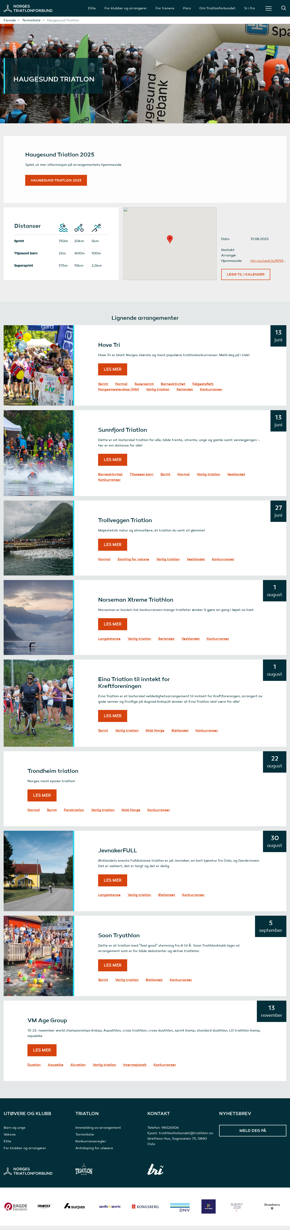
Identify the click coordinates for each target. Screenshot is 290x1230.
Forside (10, 20)
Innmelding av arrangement (98, 1132)
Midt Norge (155, 735)
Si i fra (249, 8)
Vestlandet (236, 478)
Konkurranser (211, 394)
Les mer (112, 373)
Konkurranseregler (90, 1145)
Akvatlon (78, 1069)
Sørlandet (184, 394)
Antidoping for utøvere (94, 1152)
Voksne (10, 1139)
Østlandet (179, 735)
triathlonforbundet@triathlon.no (186, 1137)
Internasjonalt (134, 1069)
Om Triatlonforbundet (217, 8)
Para (187, 8)
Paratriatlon (74, 814)
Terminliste (31, 20)
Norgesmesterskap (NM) (118, 394)
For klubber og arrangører (125, 8)
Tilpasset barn (141, 478)
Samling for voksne (133, 563)
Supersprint (144, 388)
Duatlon (34, 1069)
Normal (121, 388)
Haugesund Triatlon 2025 (59, 182)
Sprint (103, 388)
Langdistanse (109, 643)
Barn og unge (14, 1132)
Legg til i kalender (246, 279)
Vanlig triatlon (157, 394)
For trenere (165, 8)
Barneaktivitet (173, 388)
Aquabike (55, 1069)
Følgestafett (202, 388)
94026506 (170, 1132)
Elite (92, 8)
